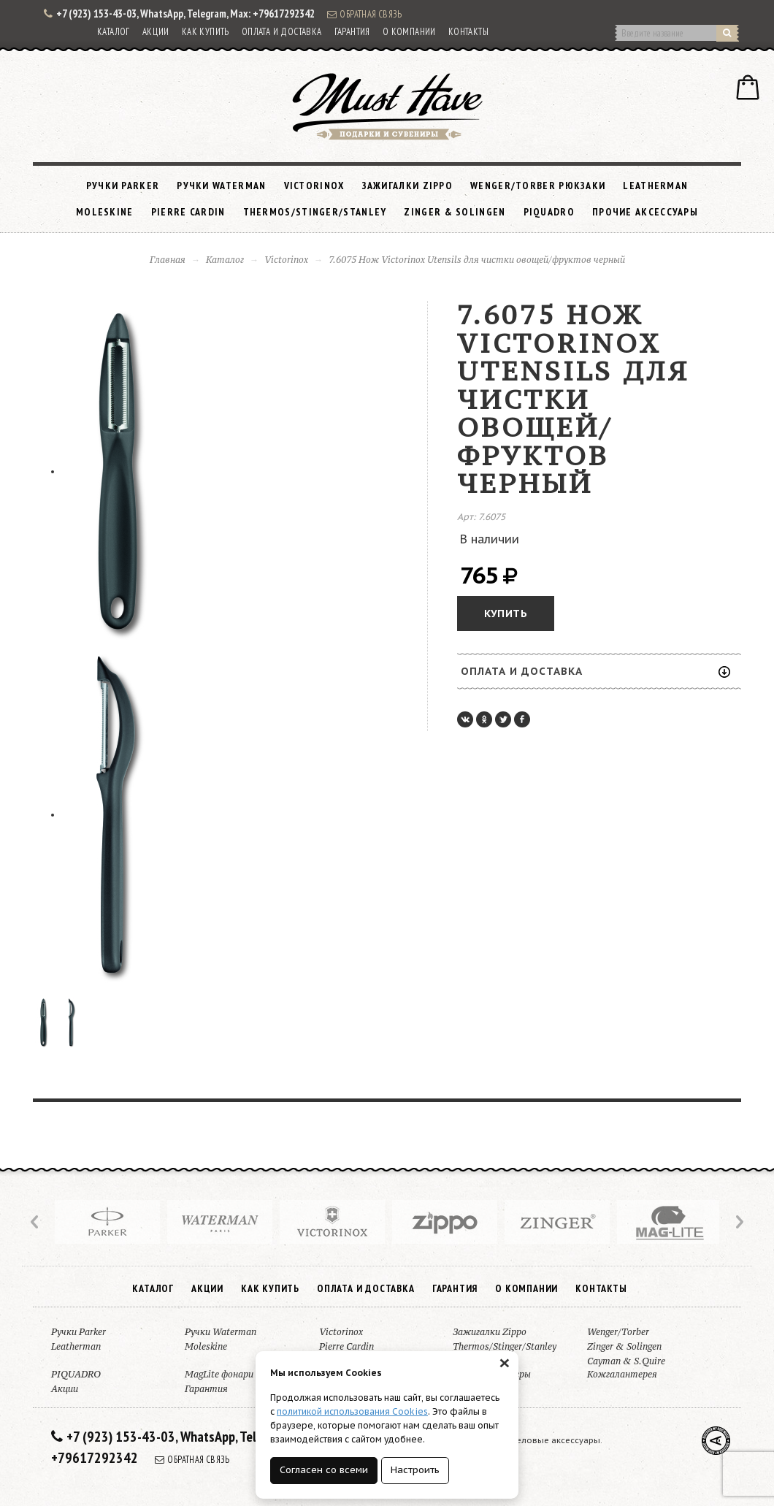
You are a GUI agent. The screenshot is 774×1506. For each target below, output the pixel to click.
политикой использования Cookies (352, 1411)
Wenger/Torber (618, 1331)
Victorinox (314, 185)
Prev (35, 1222)
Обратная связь (364, 14)
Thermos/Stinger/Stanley (315, 211)
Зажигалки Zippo (407, 185)
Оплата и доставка (282, 32)
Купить (505, 613)
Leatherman (655, 185)
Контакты (468, 32)
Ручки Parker (123, 185)
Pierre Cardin (188, 211)
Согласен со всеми (324, 1470)
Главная (167, 259)
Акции (155, 32)
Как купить (205, 32)
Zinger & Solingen (454, 211)
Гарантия (352, 32)
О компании (409, 32)
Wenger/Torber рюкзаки (537, 185)
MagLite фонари (219, 1374)
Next (738, 1222)
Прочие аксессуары (645, 211)
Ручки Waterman (221, 185)
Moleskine (105, 211)
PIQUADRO (549, 211)
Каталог (113, 32)
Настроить (415, 1470)
